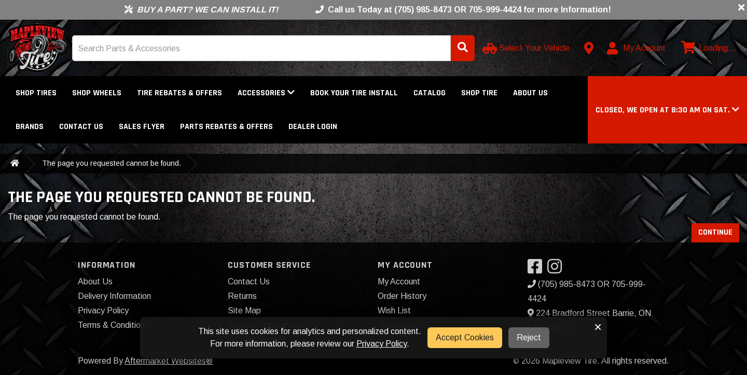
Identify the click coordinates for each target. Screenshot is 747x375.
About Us (530, 93)
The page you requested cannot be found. (111, 163)
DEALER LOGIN (312, 126)
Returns (242, 296)
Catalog (429, 93)
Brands (30, 126)
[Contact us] (589, 48)
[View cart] (707, 48)
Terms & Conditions (113, 325)
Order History (402, 296)
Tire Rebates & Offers (179, 93)
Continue (715, 232)
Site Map (244, 310)
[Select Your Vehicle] (527, 48)
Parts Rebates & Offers (226, 126)
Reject (529, 337)
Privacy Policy (103, 310)
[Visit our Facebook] (537, 269)
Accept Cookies (465, 337)
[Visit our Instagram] (557, 269)
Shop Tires (36, 93)
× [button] (598, 327)
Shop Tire (479, 93)
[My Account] (637, 48)
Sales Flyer (141, 126)
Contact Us (81, 126)
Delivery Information (114, 296)
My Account (399, 281)
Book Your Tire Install (354, 93)
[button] (667, 110)
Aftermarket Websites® (169, 360)
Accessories (266, 93)
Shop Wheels (96, 93)
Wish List (394, 310)
